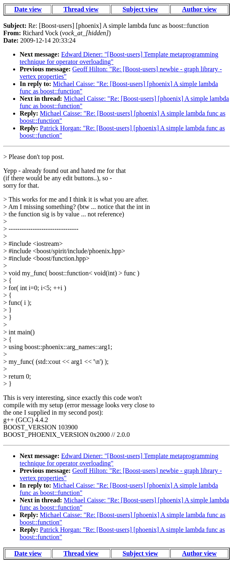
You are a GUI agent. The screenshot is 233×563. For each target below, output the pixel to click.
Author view (199, 9)
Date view (28, 9)
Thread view (80, 9)
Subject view (140, 9)
